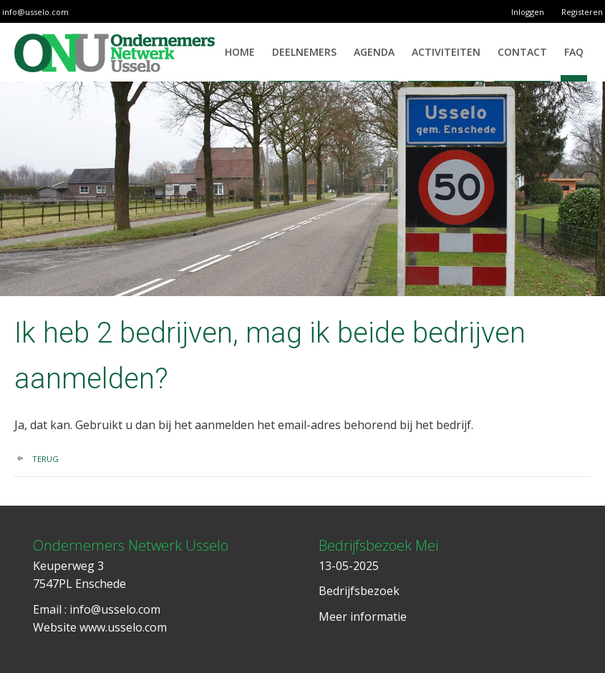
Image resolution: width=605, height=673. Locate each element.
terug (45, 458)
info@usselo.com (35, 11)
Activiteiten (446, 52)
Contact (522, 52)
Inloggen (527, 11)
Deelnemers (304, 52)
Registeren (582, 11)
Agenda (374, 52)
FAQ (574, 52)
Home (240, 52)
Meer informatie (363, 616)
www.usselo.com (123, 627)
